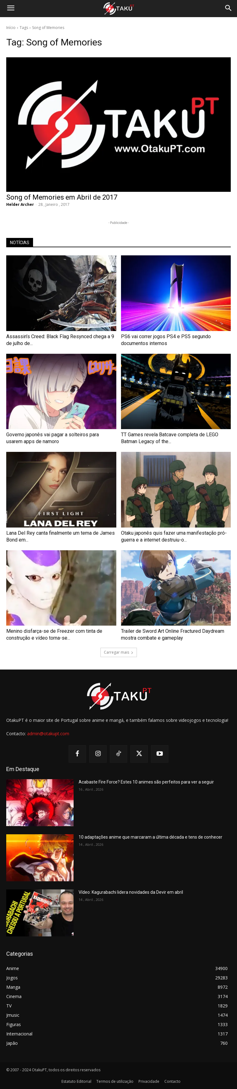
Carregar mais (118, 652)
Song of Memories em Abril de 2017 (61, 197)
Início (11, 27)
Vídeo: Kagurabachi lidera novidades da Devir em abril (131, 892)
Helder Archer (20, 204)
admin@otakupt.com (48, 733)
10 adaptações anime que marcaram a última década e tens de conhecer (150, 837)
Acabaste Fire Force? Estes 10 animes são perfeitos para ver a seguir (146, 781)
